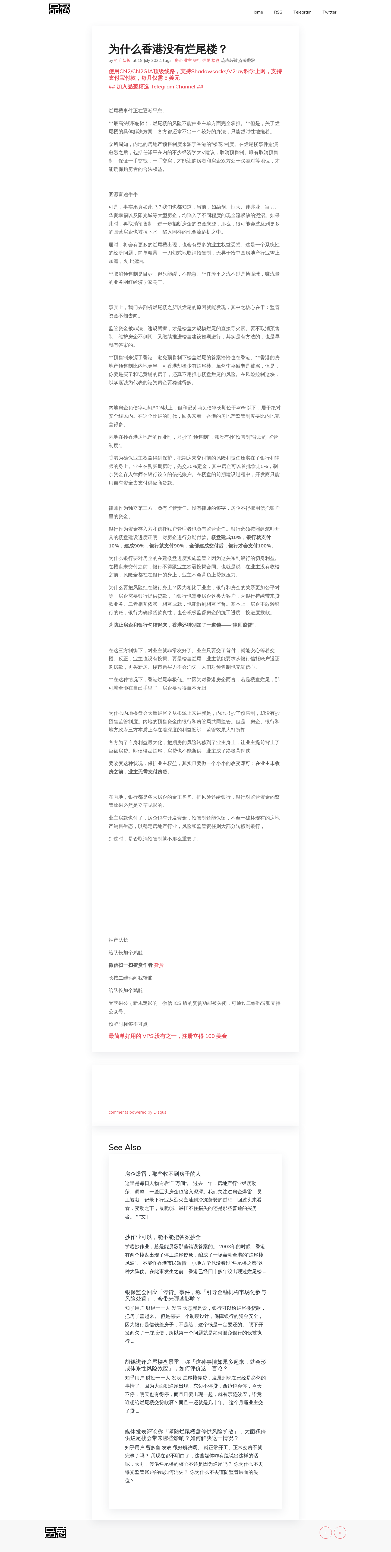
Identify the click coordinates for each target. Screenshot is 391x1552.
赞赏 (159, 965)
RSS (278, 12)
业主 (188, 60)
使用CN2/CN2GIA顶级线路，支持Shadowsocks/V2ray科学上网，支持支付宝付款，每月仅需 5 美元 (195, 74)
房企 (179, 60)
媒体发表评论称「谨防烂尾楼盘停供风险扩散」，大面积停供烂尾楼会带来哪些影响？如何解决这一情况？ (195, 1434)
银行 (197, 60)
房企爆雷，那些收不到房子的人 (163, 1173)
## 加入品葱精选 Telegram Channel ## (156, 86)
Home (257, 12)
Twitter (329, 12)
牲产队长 (122, 60)
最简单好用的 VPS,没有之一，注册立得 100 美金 (168, 1035)
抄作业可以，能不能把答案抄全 (163, 1237)
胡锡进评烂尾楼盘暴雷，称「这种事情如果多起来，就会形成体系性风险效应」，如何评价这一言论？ (195, 1365)
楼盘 (216, 60)
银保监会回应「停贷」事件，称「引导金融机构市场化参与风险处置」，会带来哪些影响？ (195, 1295)
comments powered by (137, 1112)
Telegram (302, 12)
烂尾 (206, 60)
